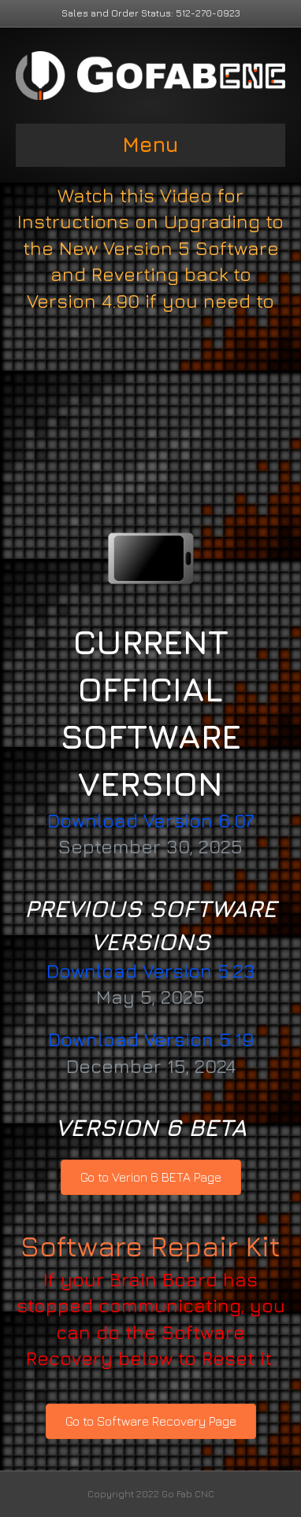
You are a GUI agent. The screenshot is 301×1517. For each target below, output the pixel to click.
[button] (151, 1177)
